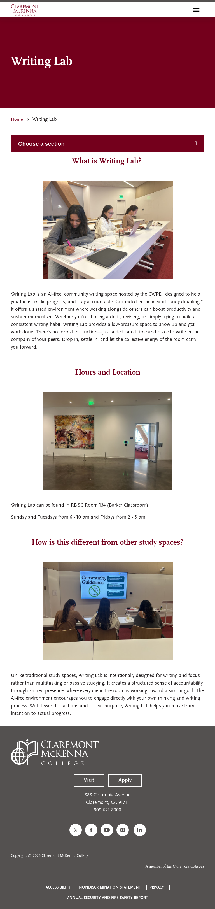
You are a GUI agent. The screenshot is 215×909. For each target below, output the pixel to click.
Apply (125, 780)
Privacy (156, 887)
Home (17, 119)
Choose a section (41, 144)
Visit (89, 780)
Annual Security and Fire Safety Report (107, 898)
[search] (184, 10)
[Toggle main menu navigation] (196, 10)
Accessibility (58, 887)
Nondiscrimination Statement (110, 887)
